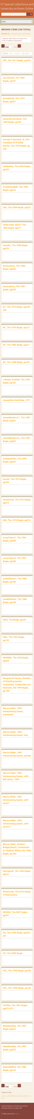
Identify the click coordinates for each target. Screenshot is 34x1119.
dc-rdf (10, 1096)
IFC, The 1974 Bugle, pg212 (16, 327)
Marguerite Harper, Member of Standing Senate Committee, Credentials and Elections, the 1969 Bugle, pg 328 (17, 684)
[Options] (27, 14)
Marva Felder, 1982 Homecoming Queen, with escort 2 (15, 823)
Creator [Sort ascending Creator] (17, 53)
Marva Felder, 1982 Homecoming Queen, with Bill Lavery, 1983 (15, 776)
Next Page (19, 46)
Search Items (26, 34)
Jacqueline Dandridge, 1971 (16, 400)
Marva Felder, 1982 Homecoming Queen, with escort (15, 800)
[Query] (17, 14)
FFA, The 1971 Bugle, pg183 (16, 60)
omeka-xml (26, 1096)
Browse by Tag (16, 34)
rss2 (2, 1098)
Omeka (17, 1114)
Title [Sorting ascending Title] (10, 53)
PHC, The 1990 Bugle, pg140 (17, 970)
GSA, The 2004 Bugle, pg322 (17, 207)
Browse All (5, 34)
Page (9, 46)
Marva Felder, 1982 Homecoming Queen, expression (13, 711)
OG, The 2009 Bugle (12, 953)
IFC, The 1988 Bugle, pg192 (16, 362)
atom (3, 1096)
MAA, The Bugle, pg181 (14, 620)
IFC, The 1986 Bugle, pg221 (16, 345)
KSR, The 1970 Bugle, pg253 (17, 520)
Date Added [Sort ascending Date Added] (25, 53)
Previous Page (3, 46)
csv (6, 1096)
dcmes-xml (16, 1096)
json (21, 1096)
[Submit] (31, 14)
